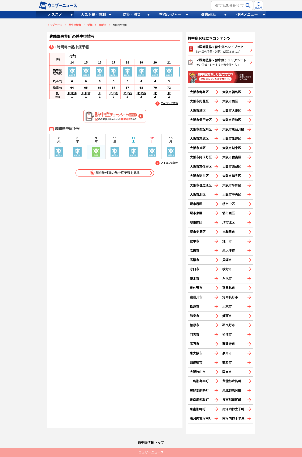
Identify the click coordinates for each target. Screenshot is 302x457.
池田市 (227, 241)
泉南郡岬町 (198, 409)
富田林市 (228, 288)
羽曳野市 (228, 325)
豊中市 (194, 241)
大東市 (227, 306)
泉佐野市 (196, 288)
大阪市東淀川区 (233, 129)
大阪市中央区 (231, 194)
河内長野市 (230, 297)
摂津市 (227, 334)
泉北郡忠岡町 (231, 390)
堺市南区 (196, 222)
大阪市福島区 (231, 92)
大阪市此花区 (199, 101)
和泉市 (194, 316)
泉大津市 (228, 250)
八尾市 (227, 278)
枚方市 (227, 269)
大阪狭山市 (198, 372)
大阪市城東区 (231, 148)
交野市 (227, 362)
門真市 (194, 334)
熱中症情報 (75, 24)
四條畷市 (196, 362)
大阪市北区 (198, 194)
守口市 (194, 269)
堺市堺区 (196, 204)
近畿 (89, 24)
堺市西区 (228, 213)
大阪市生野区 (231, 138)
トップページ (54, 24)
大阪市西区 (230, 101)
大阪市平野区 (231, 185)
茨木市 (194, 278)
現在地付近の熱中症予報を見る (115, 172)
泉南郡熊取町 (199, 399)
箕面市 (227, 316)
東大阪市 (196, 353)
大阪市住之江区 (201, 185)
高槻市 (194, 260)
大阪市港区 (198, 110)
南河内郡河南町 (201, 418)
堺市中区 (228, 204)
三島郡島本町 (199, 381)
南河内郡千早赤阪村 (236, 418)
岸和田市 (228, 232)
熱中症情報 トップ (151, 442)
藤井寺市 (228, 343)
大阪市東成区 (199, 138)
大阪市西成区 (231, 166)
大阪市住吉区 (231, 157)
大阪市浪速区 (231, 120)
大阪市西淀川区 (201, 129)
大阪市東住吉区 (201, 166)
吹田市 (194, 250)
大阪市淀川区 (199, 176)
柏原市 (194, 325)
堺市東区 (196, 213)
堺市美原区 (198, 232)
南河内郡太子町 (233, 409)
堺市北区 (228, 222)
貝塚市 (227, 260)
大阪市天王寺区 (201, 120)
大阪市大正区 (231, 110)
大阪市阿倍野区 (201, 157)
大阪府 (102, 24)
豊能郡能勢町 (199, 390)
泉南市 (227, 353)
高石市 (194, 343)
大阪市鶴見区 (231, 176)
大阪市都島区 (199, 92)
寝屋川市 (196, 297)
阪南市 (227, 372)
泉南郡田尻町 (231, 399)
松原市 (194, 306)
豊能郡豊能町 (231, 381)
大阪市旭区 (198, 148)
